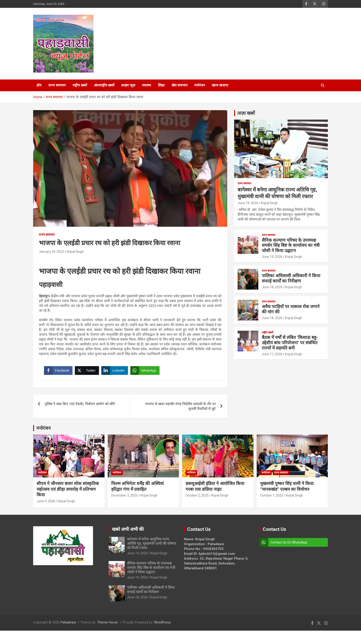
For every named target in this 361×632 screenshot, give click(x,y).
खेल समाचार (179, 85)
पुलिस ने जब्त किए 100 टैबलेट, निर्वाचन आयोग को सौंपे (80, 405)
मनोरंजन (199, 85)
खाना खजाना (220, 85)
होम (39, 85)
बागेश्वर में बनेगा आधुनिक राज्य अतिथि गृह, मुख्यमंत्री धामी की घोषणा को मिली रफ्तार (151, 544)
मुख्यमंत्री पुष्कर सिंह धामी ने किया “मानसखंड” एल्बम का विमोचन (287, 487)
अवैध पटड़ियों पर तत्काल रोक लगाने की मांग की (291, 309)
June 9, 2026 (46, 502)
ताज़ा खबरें (246, 113)
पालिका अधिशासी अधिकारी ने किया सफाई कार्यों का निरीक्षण (291, 278)
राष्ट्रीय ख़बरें (80, 85)
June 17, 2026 (272, 354)
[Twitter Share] (87, 371)
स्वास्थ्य (146, 85)
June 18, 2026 (272, 287)
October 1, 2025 (271, 497)
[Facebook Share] (59, 371)
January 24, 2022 (51, 251)
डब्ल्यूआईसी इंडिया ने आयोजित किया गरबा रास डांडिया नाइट (215, 487)
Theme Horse (107, 624)
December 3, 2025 (124, 497)
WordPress (162, 624)
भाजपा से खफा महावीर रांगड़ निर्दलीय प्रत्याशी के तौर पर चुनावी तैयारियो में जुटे (180, 407)
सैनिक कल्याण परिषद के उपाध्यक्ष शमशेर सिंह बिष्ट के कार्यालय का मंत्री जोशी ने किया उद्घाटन (291, 245)
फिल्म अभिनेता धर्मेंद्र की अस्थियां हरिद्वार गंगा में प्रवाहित (137, 487)
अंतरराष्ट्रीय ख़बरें (104, 85)
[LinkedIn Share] (115, 371)
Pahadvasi (68, 624)
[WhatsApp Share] (145, 371)
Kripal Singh (75, 251)
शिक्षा (161, 85)
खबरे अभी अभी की (128, 530)
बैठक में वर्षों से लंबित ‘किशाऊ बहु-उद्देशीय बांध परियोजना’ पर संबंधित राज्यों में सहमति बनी (290, 343)
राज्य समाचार (57, 85)
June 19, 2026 (248, 203)
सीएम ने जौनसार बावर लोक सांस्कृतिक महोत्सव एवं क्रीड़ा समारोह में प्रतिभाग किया (68, 490)
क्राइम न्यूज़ (128, 85)
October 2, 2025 (197, 497)
